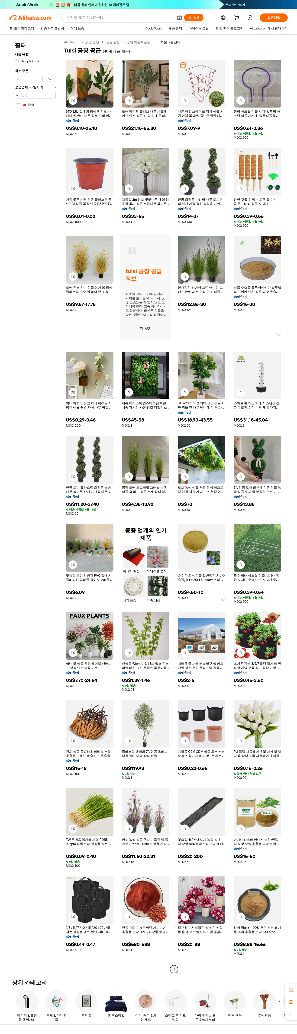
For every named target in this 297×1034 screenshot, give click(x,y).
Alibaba (69, 42)
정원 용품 (113, 42)
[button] (179, 17)
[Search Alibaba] (119, 17)
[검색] (193, 17)
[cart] (237, 18)
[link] (291, 990)
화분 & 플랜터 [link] (170, 42)
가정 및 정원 (90, 42)
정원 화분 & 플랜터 (140, 42)
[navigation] (35, 506)
